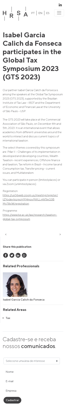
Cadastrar (12, 400)
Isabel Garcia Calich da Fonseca (24, 299)
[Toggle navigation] (59, 12)
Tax (8, 318)
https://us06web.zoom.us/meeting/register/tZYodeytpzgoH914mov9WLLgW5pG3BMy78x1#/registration (30, 199)
